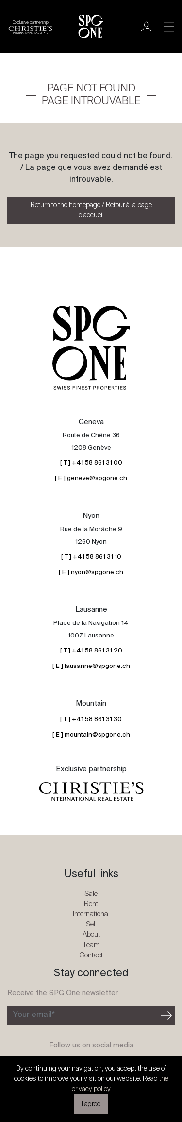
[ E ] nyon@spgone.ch (91, 572)
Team (91, 945)
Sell (91, 924)
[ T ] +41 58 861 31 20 (91, 651)
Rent (91, 904)
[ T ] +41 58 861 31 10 (91, 557)
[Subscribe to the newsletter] (83, 1015)
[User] (146, 26)
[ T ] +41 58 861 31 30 (91, 719)
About (91, 934)
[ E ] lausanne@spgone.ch (91, 666)
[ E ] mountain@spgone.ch (91, 735)
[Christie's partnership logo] (30, 26)
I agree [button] (91, 1104)
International (91, 914)
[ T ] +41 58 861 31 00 (91, 463)
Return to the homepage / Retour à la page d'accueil (91, 210)
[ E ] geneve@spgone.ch (91, 478)
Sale (91, 893)
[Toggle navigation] (169, 26)
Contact (91, 955)
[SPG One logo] (90, 26)
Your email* (34, 1015)
